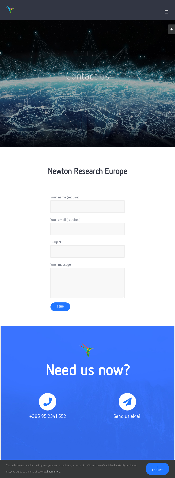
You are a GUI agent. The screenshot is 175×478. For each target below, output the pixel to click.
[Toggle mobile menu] (167, 12)
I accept (157, 469)
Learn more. (54, 471)
